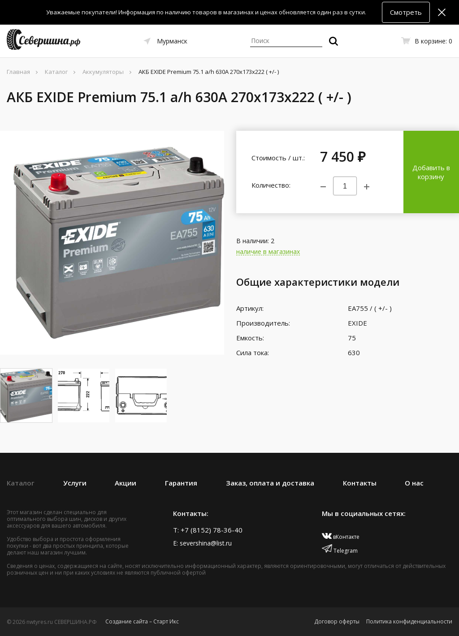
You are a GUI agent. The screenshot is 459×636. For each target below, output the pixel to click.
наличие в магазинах (268, 252)
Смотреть (406, 12)
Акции (125, 482)
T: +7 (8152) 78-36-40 (207, 529)
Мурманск (172, 41)
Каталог (21, 482)
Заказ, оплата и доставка (270, 482)
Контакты (360, 482)
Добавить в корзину (431, 172)
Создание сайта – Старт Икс (142, 621)
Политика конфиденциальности (409, 621)
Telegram (340, 550)
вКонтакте (341, 537)
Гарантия (181, 482)
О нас (414, 482)
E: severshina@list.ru (202, 543)
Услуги (75, 482)
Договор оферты (336, 621)
